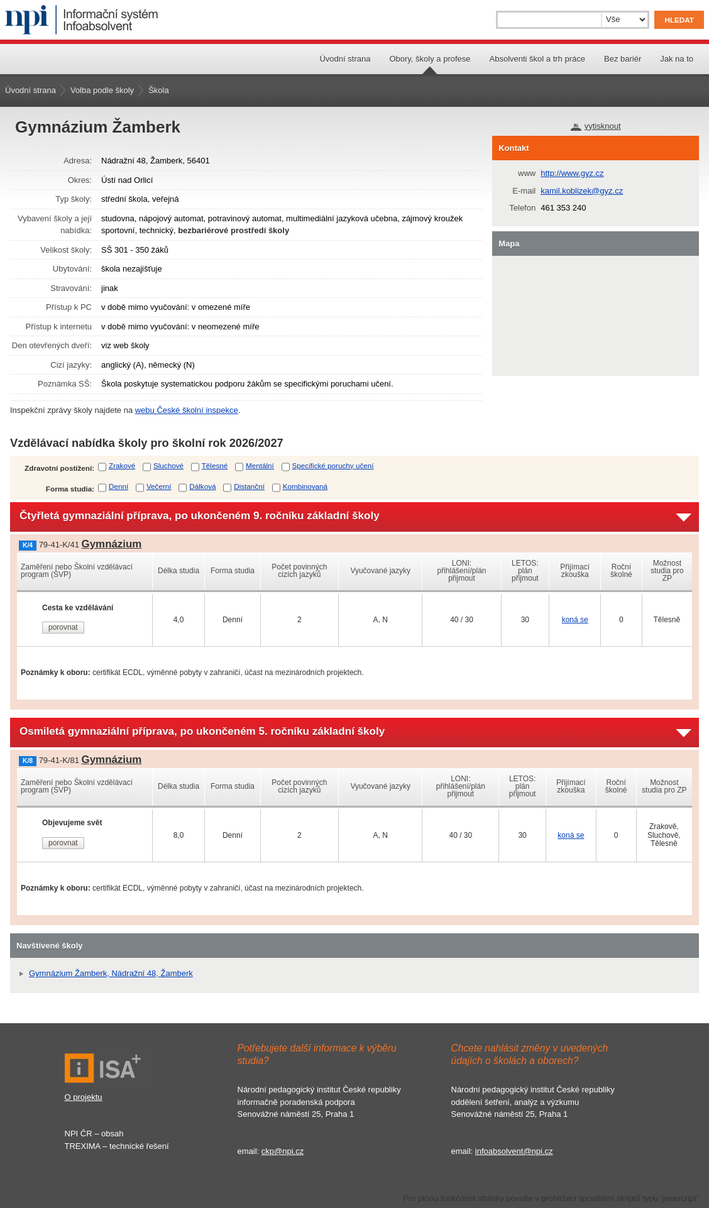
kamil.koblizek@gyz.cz (582, 190)
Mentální (260, 465)
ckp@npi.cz (282, 1151)
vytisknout (603, 126)
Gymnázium (112, 544)
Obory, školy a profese (429, 58)
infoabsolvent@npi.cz (514, 1151)
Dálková (202, 486)
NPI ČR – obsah (94, 1133)
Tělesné (215, 465)
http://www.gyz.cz (572, 173)
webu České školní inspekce (186, 410)
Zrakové (122, 465)
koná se (575, 619)
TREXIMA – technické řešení (117, 1146)
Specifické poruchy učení (333, 465)
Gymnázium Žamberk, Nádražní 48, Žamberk (111, 973)
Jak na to (676, 58)
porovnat (63, 627)
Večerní (159, 486)
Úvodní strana (344, 58)
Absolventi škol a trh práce (537, 58)
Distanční (249, 486)
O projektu (83, 1097)
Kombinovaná (305, 486)
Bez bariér (622, 58)
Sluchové (168, 465)
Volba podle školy (102, 90)
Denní (118, 486)
